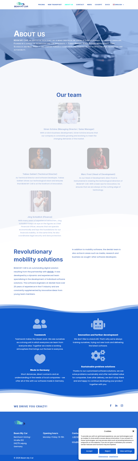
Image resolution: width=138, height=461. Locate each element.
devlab (50, 271)
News (89, 5)
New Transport (55, 5)
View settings (126, 451)
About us (69, 5)
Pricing (41, 5)
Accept (89, 451)
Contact (80, 5)
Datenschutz (103, 457)
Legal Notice (113, 457)
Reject (107, 451)
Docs (107, 5)
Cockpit (98, 5)
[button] (133, 431)
